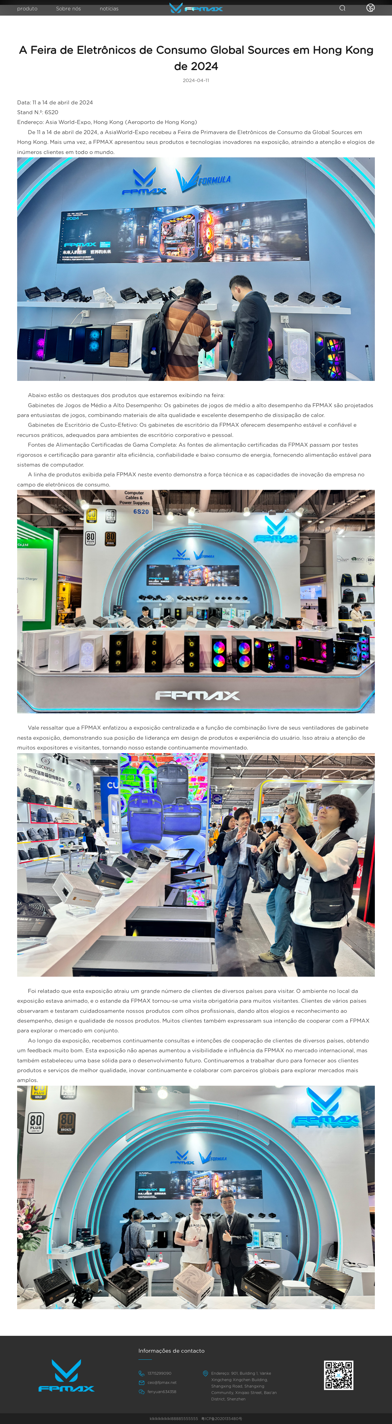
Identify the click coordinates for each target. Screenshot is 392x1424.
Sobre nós (71, 9)
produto (28, 9)
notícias (113, 9)
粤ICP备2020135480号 (221, 1419)
